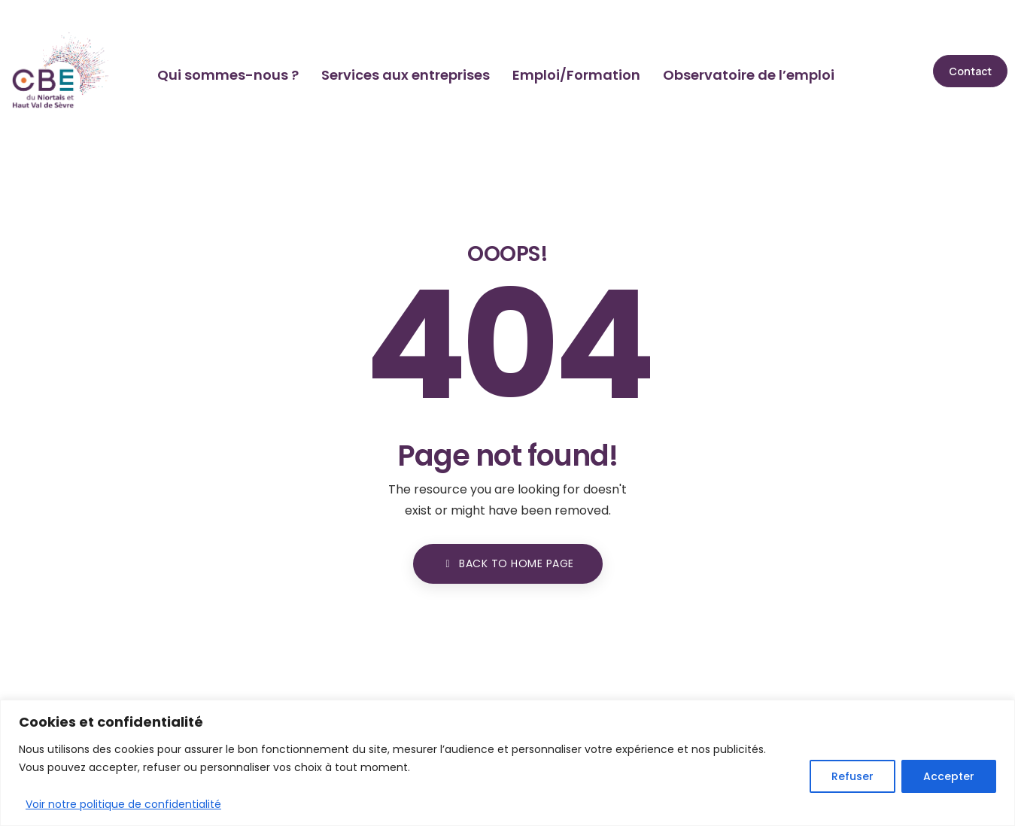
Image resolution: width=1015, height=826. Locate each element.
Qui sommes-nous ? (228, 74)
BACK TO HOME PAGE (508, 563)
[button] (970, 71)
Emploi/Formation (576, 74)
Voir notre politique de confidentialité (123, 804)
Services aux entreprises (405, 74)
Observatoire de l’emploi (748, 74)
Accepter (948, 776)
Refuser (852, 776)
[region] (507, 763)
